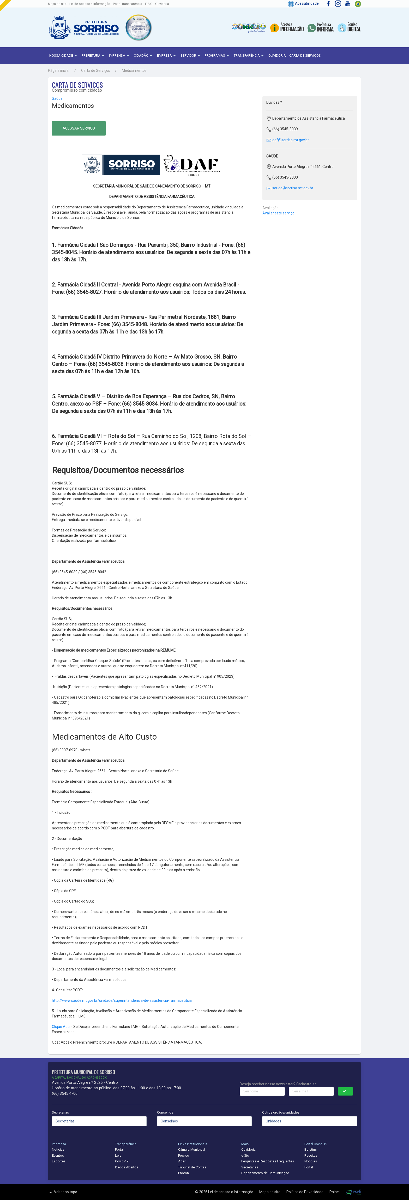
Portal (119, 1149)
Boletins (310, 1149)
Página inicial (58, 70)
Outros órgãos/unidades (280, 1112)
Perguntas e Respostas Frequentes (267, 1161)
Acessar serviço (79, 128)
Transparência (249, 55)
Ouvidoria (162, 4)
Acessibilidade (303, 3)
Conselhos (165, 1112)
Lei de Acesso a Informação (89, 4)
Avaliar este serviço (278, 213)
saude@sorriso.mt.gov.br (289, 188)
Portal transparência (127, 4)
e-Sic (245, 1155)
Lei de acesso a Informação (231, 1192)
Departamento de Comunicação (265, 1173)
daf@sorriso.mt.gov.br (287, 140)
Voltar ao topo (62, 1192)
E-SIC (148, 4)
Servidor (191, 55)
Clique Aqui (61, 1027)
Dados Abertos (126, 1167)
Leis (118, 1155)
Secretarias (60, 1112)
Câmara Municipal (191, 1149)
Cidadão (144, 55)
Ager (181, 1161)
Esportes (58, 1161)
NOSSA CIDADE (63, 55)
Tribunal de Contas (192, 1167)
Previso (183, 1155)
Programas (217, 55)
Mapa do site (57, 4)
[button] (138, 27)
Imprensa (119, 55)
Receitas (310, 1155)
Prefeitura (94, 55)
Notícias (58, 1149)
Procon (183, 1173)
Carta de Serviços (305, 55)
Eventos (58, 1155)
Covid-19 (121, 1161)
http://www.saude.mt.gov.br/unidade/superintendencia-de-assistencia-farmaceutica (122, 1000)
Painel (334, 1192)
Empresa (167, 55)
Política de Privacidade (305, 1192)
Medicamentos (134, 70)
